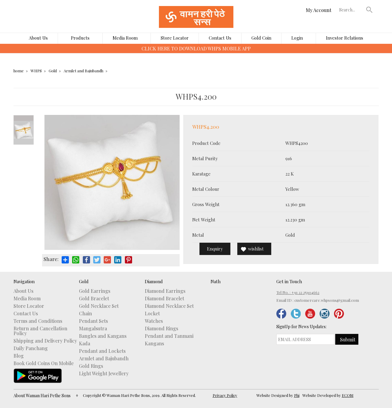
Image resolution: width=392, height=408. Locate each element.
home (19, 70)
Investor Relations (344, 37)
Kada (84, 343)
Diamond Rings (161, 328)
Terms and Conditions (38, 321)
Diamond (154, 281)
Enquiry (215, 249)
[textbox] (351, 9)
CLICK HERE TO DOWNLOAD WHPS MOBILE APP (196, 48)
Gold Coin (261, 37)
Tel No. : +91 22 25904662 (297, 292)
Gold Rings (91, 366)
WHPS (36, 70)
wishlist (256, 249)
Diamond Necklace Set (169, 306)
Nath (215, 281)
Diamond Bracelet (164, 298)
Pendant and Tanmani (169, 336)
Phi (296, 395)
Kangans (154, 343)
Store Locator (175, 37)
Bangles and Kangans (102, 336)
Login (297, 37)
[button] (369, 9)
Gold (53, 70)
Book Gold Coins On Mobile (44, 363)
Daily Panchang (31, 348)
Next (24, 142)
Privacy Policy (225, 395)
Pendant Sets (93, 321)
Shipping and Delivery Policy (45, 340)
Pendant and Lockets (102, 351)
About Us (38, 37)
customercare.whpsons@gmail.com (326, 300)
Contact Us (220, 37)
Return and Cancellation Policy (40, 331)
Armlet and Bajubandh (83, 70)
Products (80, 37)
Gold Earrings (94, 291)
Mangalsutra (93, 328)
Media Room (125, 37)
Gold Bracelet (94, 298)
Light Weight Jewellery (104, 373)
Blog (19, 355)
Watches (154, 321)
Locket (152, 313)
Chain (85, 313)
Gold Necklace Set (99, 306)
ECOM (348, 395)
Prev (24, 118)
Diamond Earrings (165, 291)
